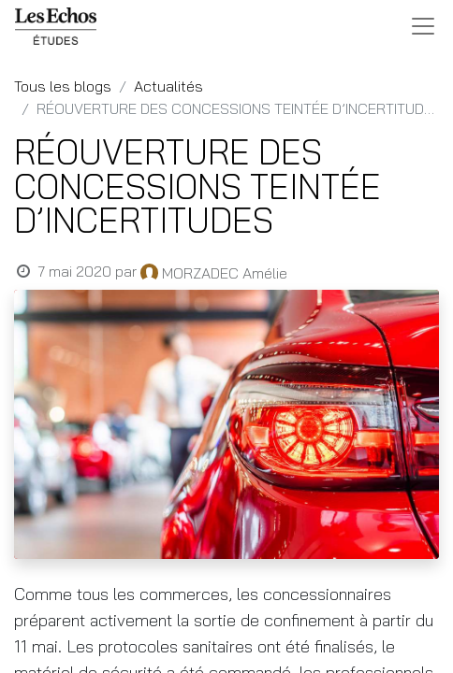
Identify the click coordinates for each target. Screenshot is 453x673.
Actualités (168, 86)
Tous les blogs (62, 86)
